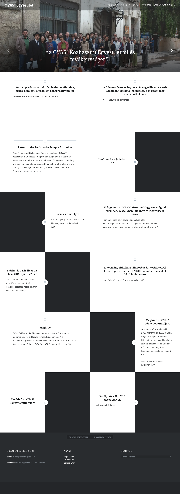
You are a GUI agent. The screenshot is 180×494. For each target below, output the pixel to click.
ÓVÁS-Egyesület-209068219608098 (31, 463)
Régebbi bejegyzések (78, 437)
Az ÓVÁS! (112, 5)
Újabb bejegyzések (102, 437)
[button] (19, 5)
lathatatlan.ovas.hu (164, 5)
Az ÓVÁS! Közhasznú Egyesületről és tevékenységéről (90, 56)
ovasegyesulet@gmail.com (24, 457)
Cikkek (124, 5)
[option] (90, 36)
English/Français (142, 5)
